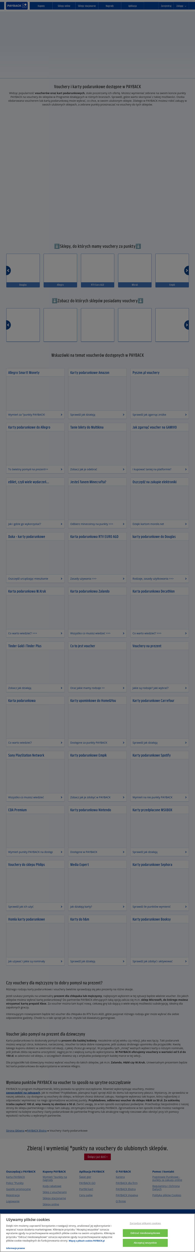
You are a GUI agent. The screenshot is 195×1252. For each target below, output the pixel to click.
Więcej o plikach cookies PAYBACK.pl (87, 1240)
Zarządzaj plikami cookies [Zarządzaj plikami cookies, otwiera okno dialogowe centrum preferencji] (145, 1223)
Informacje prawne (15, 1248)
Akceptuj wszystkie (145, 1243)
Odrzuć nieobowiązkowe (145, 1233)
